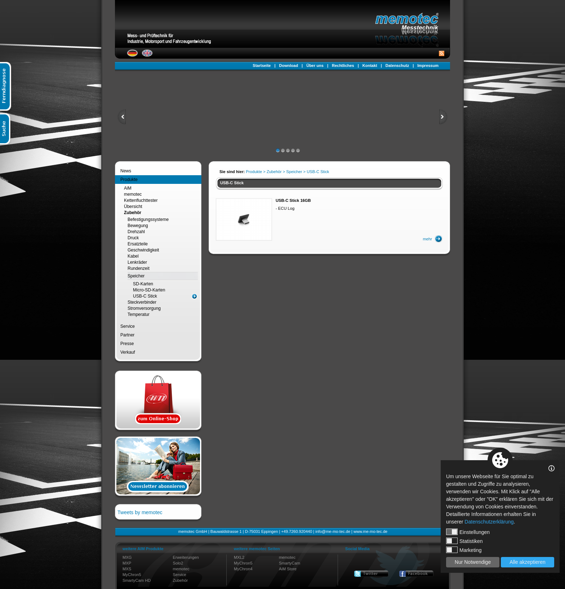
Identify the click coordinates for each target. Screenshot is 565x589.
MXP (127, 563)
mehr (427, 239)
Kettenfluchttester (140, 200)
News (125, 170)
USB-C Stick (145, 296)
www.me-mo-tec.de (370, 531)
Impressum (428, 65)
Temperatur (139, 314)
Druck (133, 237)
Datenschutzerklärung (488, 522)
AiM (128, 188)
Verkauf (127, 352)
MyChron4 (243, 569)
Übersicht (133, 206)
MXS (127, 569)
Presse (127, 343)
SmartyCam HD (137, 580)
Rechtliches (343, 65)
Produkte (129, 179)
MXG (127, 557)
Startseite (262, 65)
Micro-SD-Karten (149, 290)
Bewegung (138, 225)
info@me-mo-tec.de (332, 531)
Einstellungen (468, 532)
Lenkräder (137, 262)
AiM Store (288, 569)
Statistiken (464, 541)
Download (288, 65)
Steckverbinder (142, 302)
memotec (133, 194)
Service (127, 326)
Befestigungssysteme (148, 219)
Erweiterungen (186, 557)
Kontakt (369, 65)
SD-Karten (143, 283)
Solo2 (178, 563)
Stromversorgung (144, 308)
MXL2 (239, 557)
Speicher (136, 275)
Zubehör (132, 212)
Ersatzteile (138, 243)
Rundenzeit (139, 268)
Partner (127, 334)
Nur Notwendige (473, 562)
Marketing (463, 550)
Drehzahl (136, 231)
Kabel (133, 256)
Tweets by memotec (140, 512)
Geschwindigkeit (143, 250)
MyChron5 (132, 574)
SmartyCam (289, 563)
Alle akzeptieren (528, 562)
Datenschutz (397, 65)
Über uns (315, 65)
